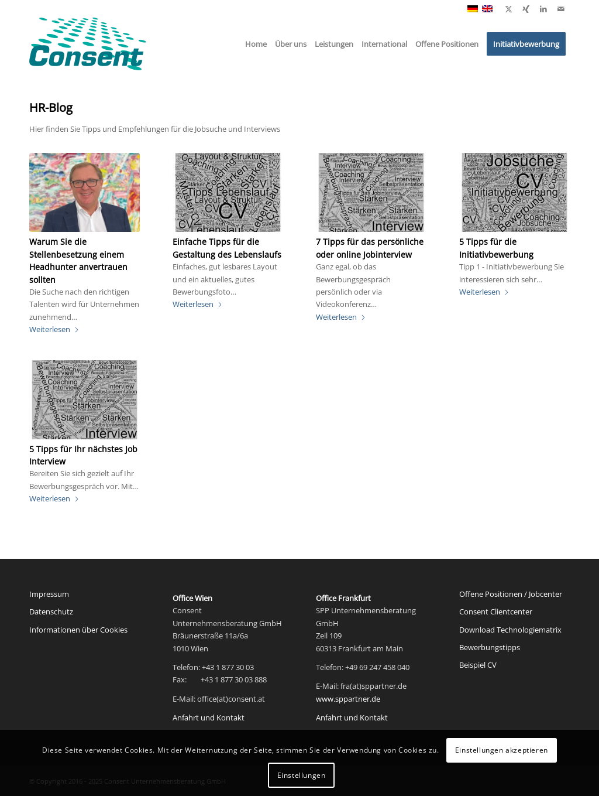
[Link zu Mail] (561, 9)
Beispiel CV (478, 665)
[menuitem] (256, 44)
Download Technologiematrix (510, 629)
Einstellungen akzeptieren (501, 750)
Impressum (49, 594)
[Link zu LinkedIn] (543, 9)
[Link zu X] (508, 9)
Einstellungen (301, 775)
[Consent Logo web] (87, 44)
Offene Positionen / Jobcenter (510, 594)
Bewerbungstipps (489, 647)
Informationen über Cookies (78, 629)
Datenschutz (51, 611)
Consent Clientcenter (495, 611)
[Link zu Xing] (526, 9)
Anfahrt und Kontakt (209, 717)
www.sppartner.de (348, 698)
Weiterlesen (54, 329)
